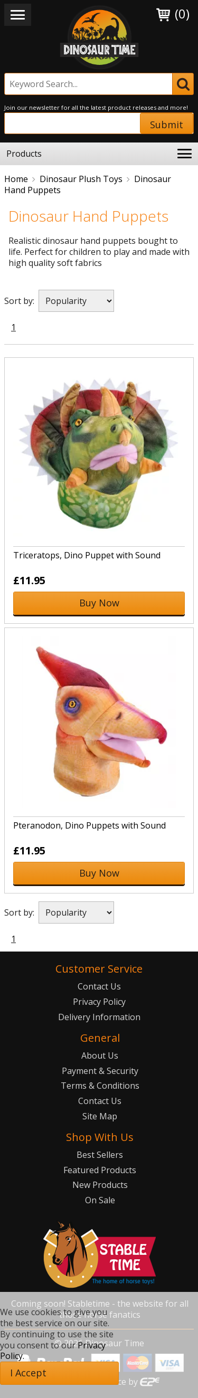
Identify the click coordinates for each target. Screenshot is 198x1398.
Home (16, 179)
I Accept (28, 1372)
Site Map (99, 1116)
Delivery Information (99, 1017)
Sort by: (19, 301)
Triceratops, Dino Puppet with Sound (87, 555)
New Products (100, 1185)
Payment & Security (100, 1071)
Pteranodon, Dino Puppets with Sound (89, 825)
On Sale (100, 1200)
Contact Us (99, 986)
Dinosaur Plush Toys (81, 179)
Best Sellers (100, 1155)
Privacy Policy (99, 1001)
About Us (99, 1055)
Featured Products (99, 1170)
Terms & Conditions (100, 1085)
